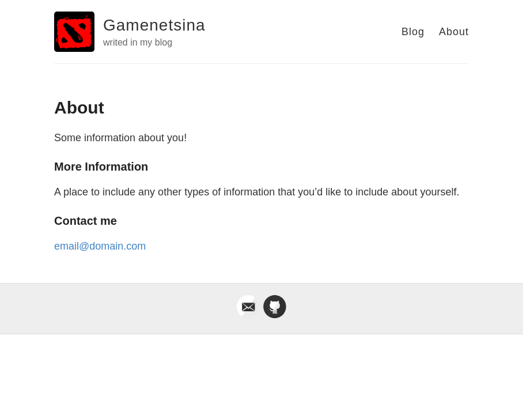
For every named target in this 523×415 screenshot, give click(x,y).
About (454, 31)
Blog (413, 31)
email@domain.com (100, 246)
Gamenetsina (154, 25)
